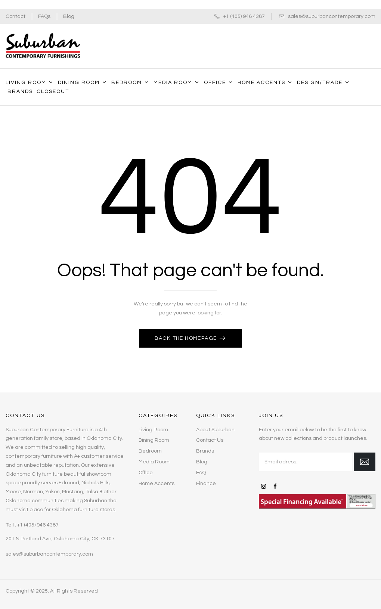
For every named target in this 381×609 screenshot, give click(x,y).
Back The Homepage (187, 338)
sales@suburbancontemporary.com (331, 16)
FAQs (44, 16)
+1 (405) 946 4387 (244, 16)
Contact (15, 16)
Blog (68, 16)
